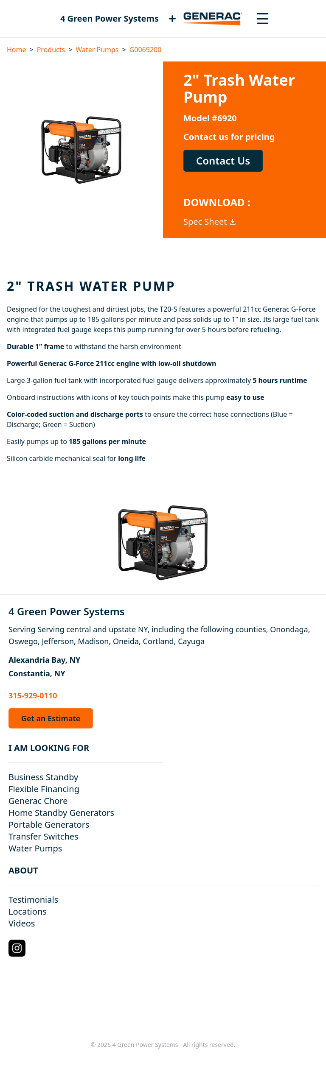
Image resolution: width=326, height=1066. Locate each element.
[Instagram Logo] (16, 948)
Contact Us (223, 160)
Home (16, 49)
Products (51, 49)
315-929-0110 (32, 695)
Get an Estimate (50, 718)
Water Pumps (97, 49)
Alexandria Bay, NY (44, 660)
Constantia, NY (36, 673)
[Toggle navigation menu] (262, 18)
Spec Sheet (210, 221)
